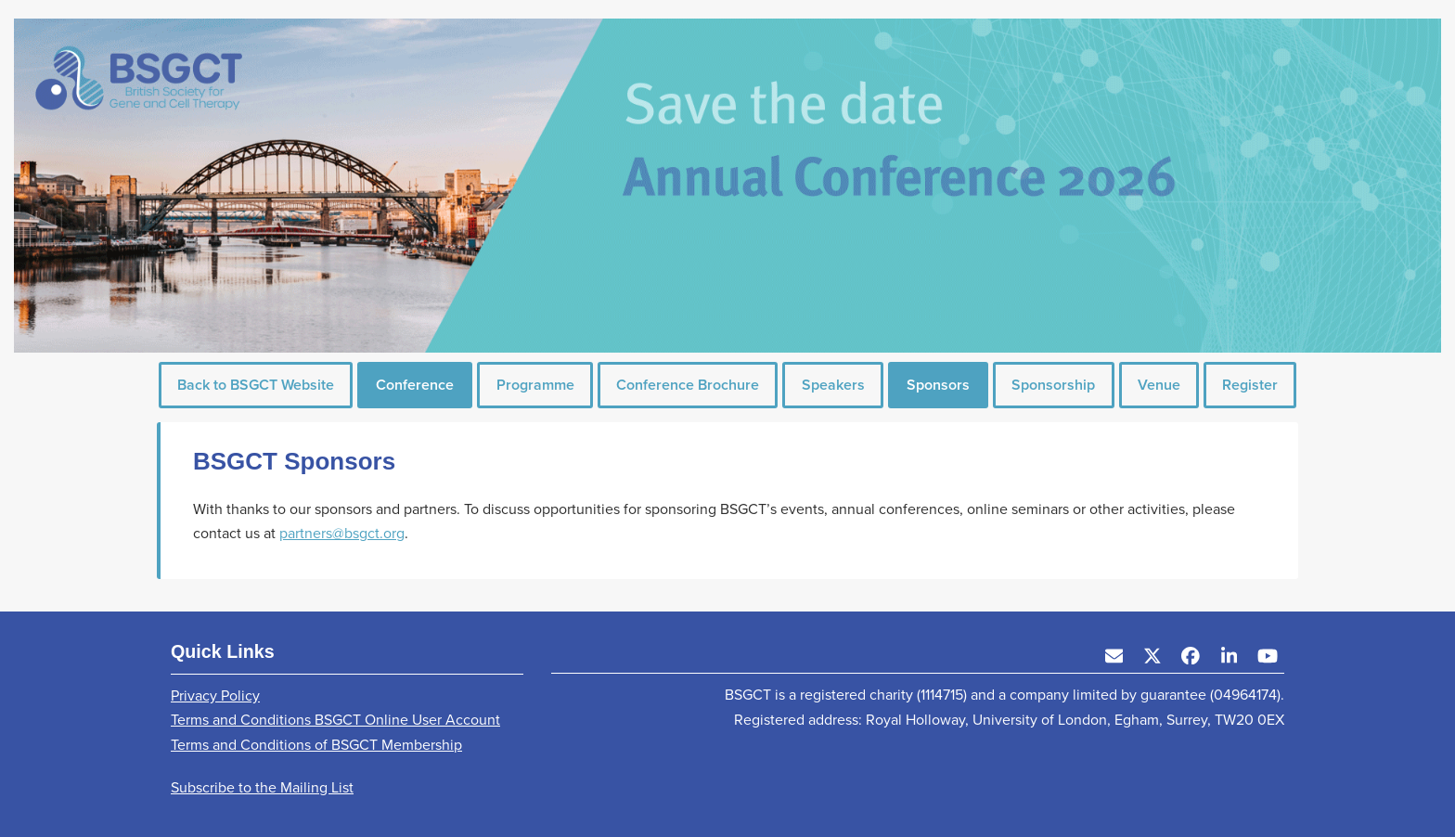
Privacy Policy (215, 695)
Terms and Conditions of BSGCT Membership (316, 744)
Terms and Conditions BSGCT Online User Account (335, 719)
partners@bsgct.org (342, 533)
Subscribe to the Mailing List (262, 787)
